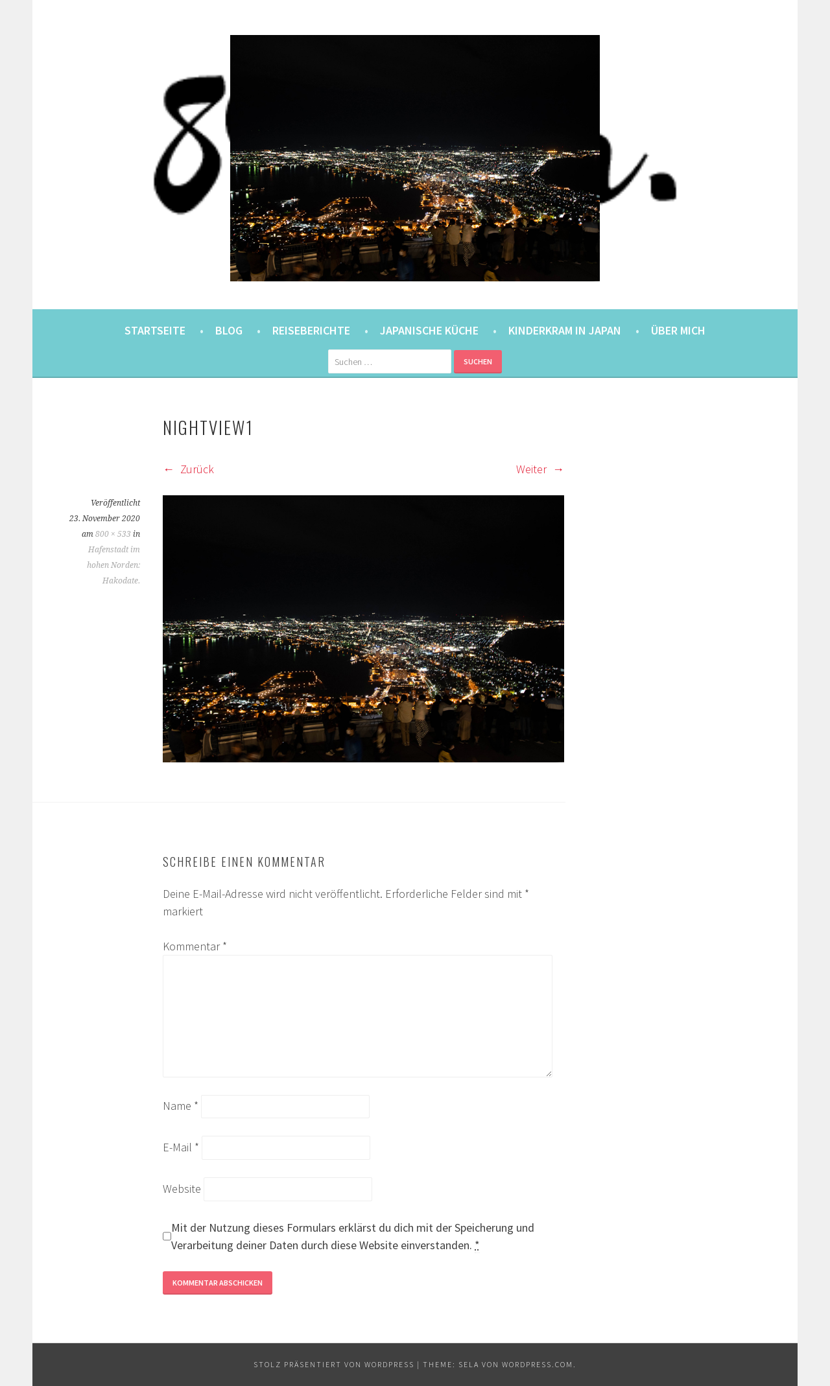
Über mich (678, 330)
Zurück (188, 469)
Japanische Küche (429, 330)
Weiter (540, 469)
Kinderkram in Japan (564, 330)
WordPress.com (537, 1364)
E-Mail (181, 1147)
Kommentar (195, 946)
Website (182, 1188)
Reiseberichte (311, 330)
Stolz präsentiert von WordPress (334, 1364)
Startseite (154, 330)
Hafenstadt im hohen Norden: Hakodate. (113, 565)
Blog (229, 330)
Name (180, 1105)
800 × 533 (113, 534)
